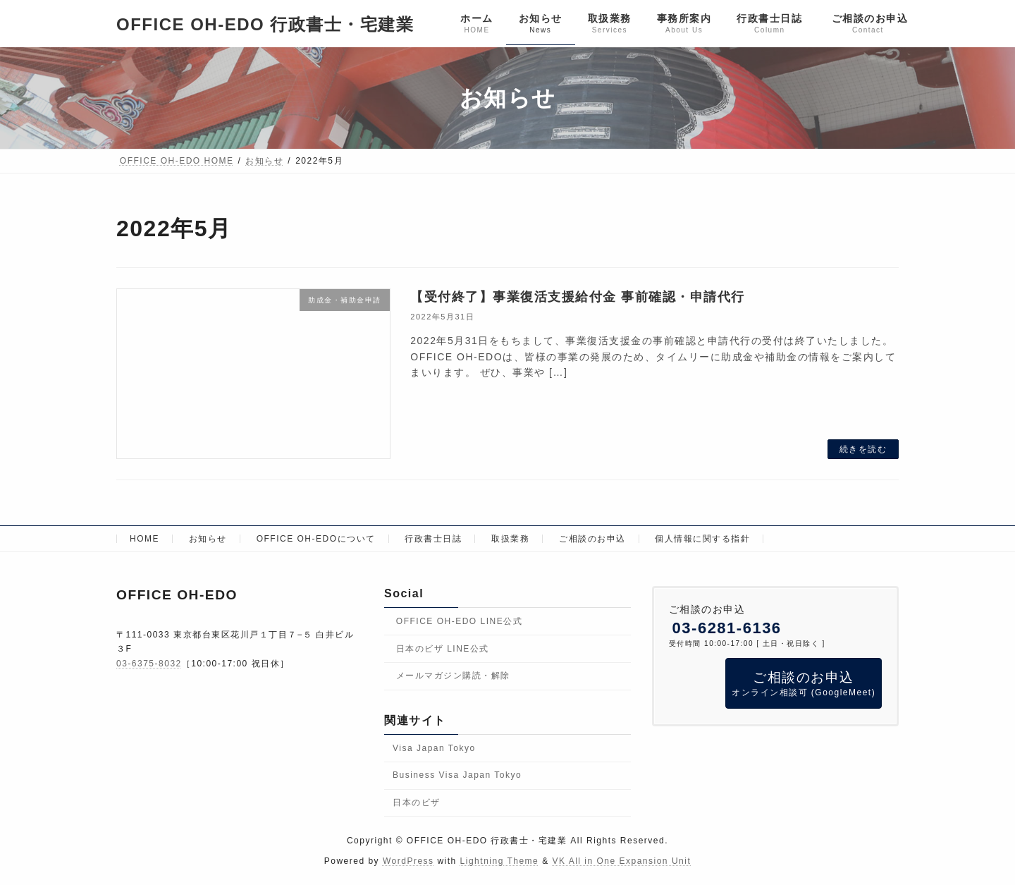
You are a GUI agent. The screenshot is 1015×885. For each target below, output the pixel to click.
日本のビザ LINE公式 (442, 649)
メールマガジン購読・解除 (453, 675)
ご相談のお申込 (592, 539)
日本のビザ (417, 802)
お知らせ (208, 539)
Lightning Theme (499, 861)
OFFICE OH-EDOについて (316, 539)
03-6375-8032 (149, 664)
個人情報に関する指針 (702, 539)
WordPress (408, 861)
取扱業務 (510, 539)
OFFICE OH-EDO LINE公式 (459, 621)
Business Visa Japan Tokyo (457, 775)
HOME (144, 539)
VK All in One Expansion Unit (621, 861)
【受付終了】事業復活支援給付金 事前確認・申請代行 (577, 297)
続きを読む (863, 449)
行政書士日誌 (433, 539)
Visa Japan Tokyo (434, 747)
